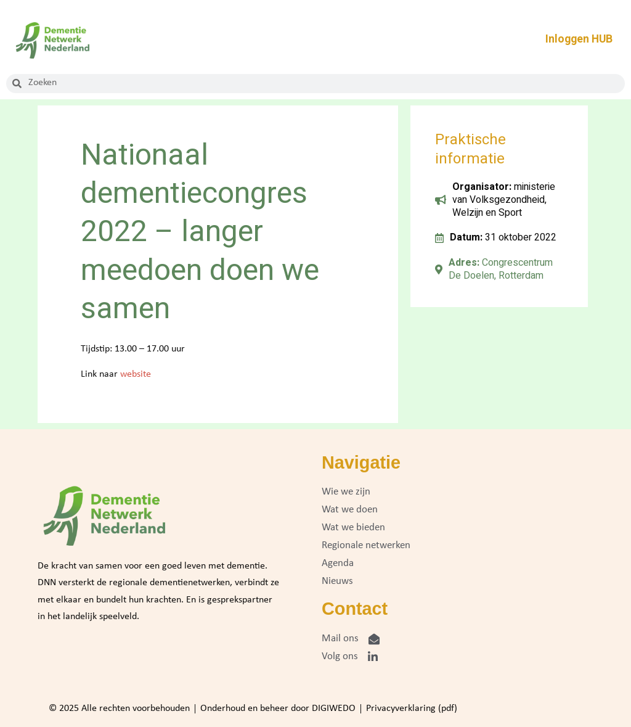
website (135, 374)
